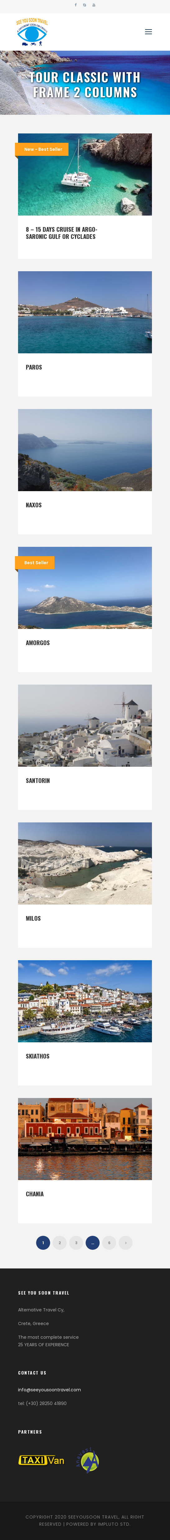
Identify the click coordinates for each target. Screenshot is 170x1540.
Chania (35, 1193)
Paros (34, 366)
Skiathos (38, 1055)
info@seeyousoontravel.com (49, 1390)
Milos (33, 918)
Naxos (34, 504)
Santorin (38, 780)
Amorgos (38, 642)
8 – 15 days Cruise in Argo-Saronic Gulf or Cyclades (61, 232)
